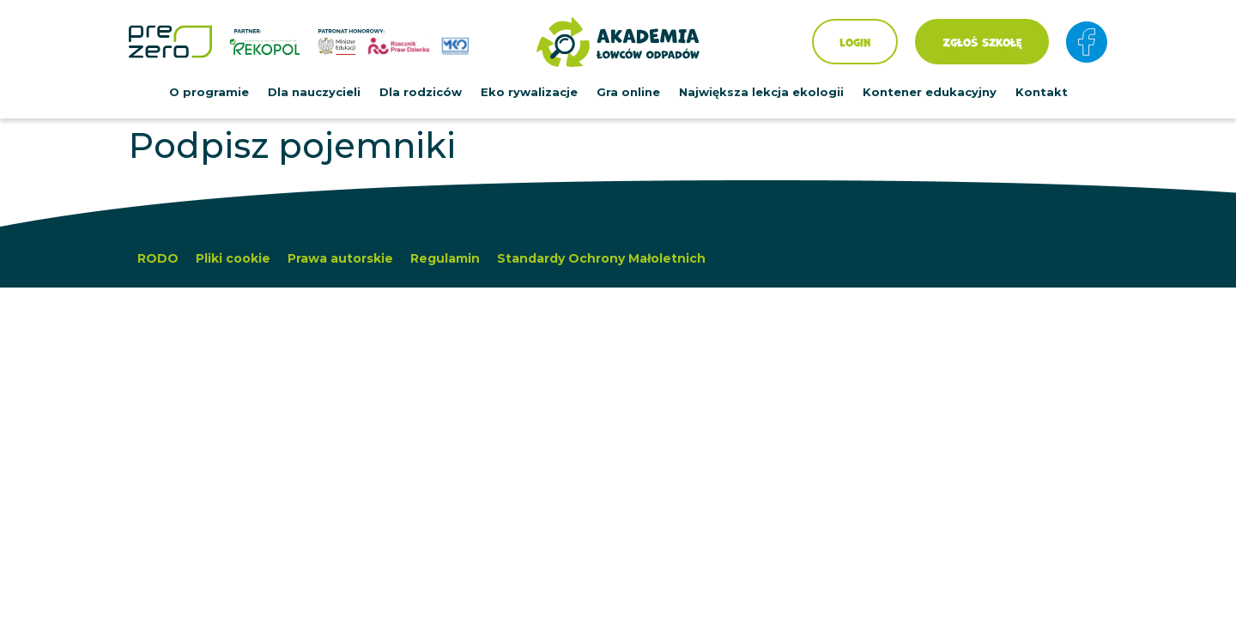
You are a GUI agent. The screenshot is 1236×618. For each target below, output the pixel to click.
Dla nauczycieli (314, 92)
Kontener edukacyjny (930, 92)
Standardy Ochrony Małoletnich (601, 258)
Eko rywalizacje (529, 92)
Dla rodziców (420, 92)
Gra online (628, 92)
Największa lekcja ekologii (761, 92)
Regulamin (445, 258)
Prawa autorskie (340, 258)
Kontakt (1041, 92)
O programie (209, 92)
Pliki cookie (233, 258)
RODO (158, 258)
